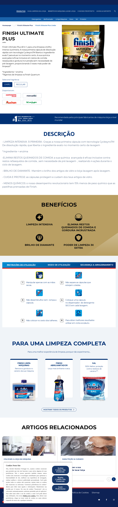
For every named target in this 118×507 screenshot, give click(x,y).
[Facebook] (106, 500)
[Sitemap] (96, 492)
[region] (38, 482)
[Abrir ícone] (115, 11)
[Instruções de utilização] (21, 265)
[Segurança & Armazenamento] (97, 265)
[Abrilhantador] (48, 19)
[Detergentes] (36, 19)
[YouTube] (99, 500)
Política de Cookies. (29, 496)
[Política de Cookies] (80, 492)
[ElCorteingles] (32, 102)
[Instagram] (114, 500)
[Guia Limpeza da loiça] (36, 11)
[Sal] (77, 19)
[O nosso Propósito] (85, 11)
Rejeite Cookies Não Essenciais (60, 479)
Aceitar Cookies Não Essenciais (60, 470)
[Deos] (71, 19)
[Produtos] (20, 11)
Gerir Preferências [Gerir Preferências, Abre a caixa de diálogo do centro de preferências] (60, 488)
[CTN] (11, 95)
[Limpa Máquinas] (61, 19)
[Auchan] (11, 102)
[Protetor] (83, 19)
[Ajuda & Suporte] (103, 11)
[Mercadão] (32, 95)
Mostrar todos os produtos (57, 410)
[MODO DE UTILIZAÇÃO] (59, 265)
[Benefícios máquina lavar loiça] (62, 11)
